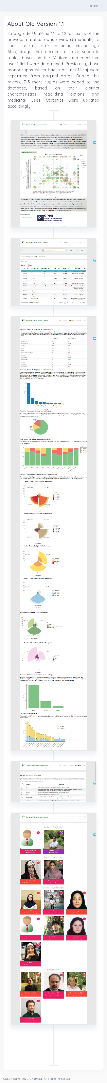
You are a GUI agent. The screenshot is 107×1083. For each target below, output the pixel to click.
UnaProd (36, 1078)
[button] (97, 6)
